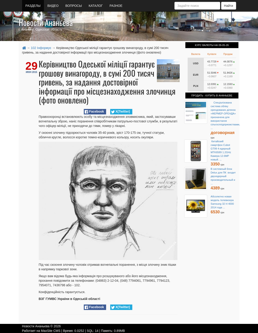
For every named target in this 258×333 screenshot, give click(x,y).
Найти (228, 6)
